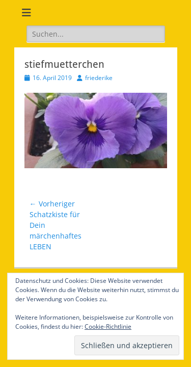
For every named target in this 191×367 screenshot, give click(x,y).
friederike (99, 77)
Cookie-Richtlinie (108, 326)
